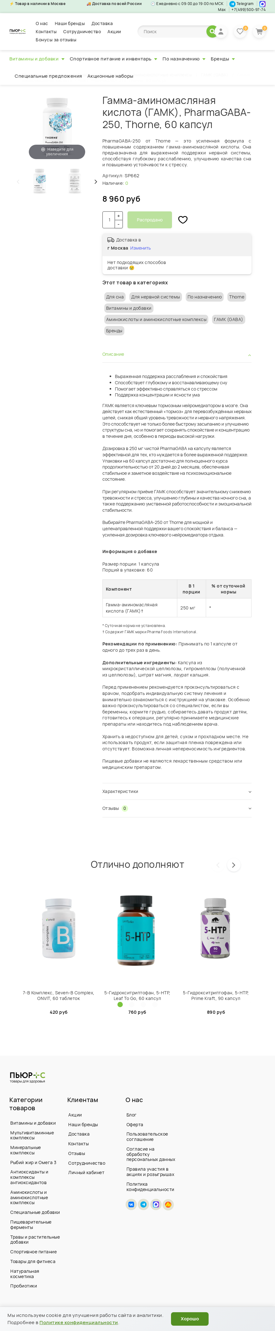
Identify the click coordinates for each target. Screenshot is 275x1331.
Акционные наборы (110, 76)
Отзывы (76, 1153)
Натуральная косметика (24, 1273)
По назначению (184, 58)
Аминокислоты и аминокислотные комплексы (156, 319)
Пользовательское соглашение (147, 1136)
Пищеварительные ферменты (31, 1224)
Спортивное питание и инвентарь (114, 58)
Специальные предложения (48, 76)
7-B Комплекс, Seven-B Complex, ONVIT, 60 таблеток (59, 995)
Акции (114, 31)
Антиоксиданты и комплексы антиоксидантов (29, 1177)
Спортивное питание (33, 1252)
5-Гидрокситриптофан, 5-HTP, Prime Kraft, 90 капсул (216, 995)
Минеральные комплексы (25, 1150)
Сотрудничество (82, 31)
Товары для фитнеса (32, 1261)
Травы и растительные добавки (35, 1239)
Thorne (236, 297)
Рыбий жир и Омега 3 (33, 1162)
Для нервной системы (155, 297)
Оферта (135, 1124)
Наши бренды (70, 23)
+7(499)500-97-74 (248, 9)
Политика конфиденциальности (150, 1186)
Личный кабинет (86, 1172)
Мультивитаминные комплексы (32, 1135)
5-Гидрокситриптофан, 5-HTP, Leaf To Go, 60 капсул (137, 995)
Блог (132, 1115)
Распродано (150, 220)
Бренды (223, 58)
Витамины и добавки (37, 58)
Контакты (46, 31)
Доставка (102, 23)
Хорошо (190, 1318)
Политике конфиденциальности (78, 1322)
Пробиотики (23, 1286)
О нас (42, 23)
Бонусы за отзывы (56, 40)
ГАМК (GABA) (228, 319)
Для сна (115, 297)
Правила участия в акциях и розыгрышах (150, 1171)
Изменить (140, 248)
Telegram (241, 3)
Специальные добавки (35, 1212)
